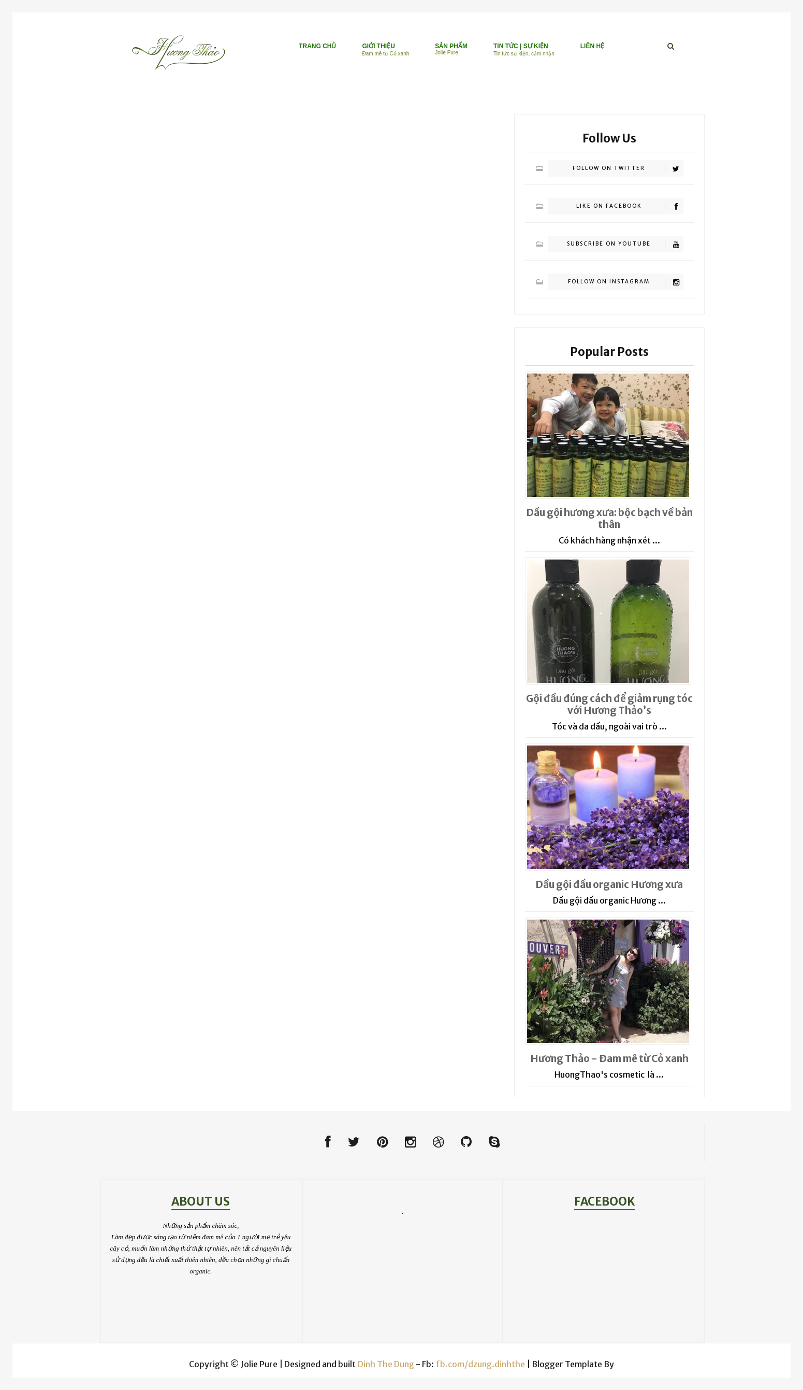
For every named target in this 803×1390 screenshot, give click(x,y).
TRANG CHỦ (317, 46)
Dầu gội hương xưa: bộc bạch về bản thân (609, 518)
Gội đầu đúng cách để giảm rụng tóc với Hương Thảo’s (609, 704)
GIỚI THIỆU (385, 49)
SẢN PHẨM (451, 48)
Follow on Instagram (625, 282)
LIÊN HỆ (592, 46)
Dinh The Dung (386, 1364)
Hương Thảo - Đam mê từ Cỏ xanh (609, 1058)
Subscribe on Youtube (625, 244)
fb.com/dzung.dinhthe (480, 1364)
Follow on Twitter (628, 169)
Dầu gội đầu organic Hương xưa (609, 884)
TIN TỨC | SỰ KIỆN (523, 49)
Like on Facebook (629, 206)
